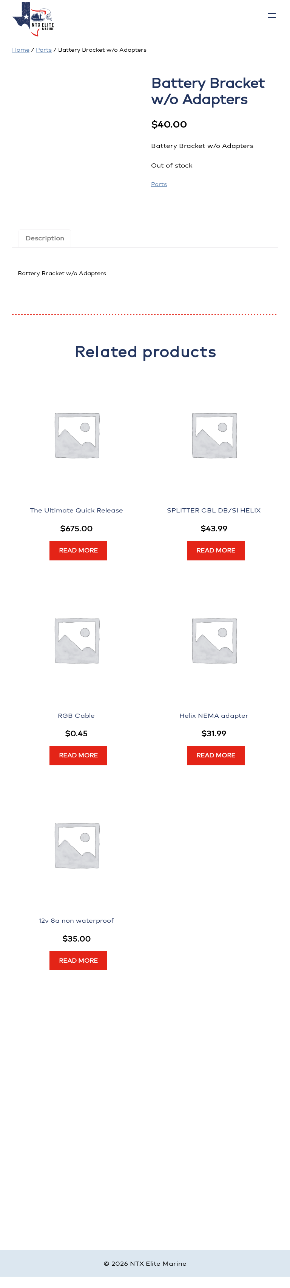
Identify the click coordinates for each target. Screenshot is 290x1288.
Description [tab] (44, 238)
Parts (44, 49)
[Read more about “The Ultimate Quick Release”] (78, 550)
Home (20, 49)
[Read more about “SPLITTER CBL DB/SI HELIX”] (216, 550)
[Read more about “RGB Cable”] (78, 755)
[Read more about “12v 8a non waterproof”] (78, 961)
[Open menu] (272, 15)
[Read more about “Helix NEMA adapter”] (216, 755)
